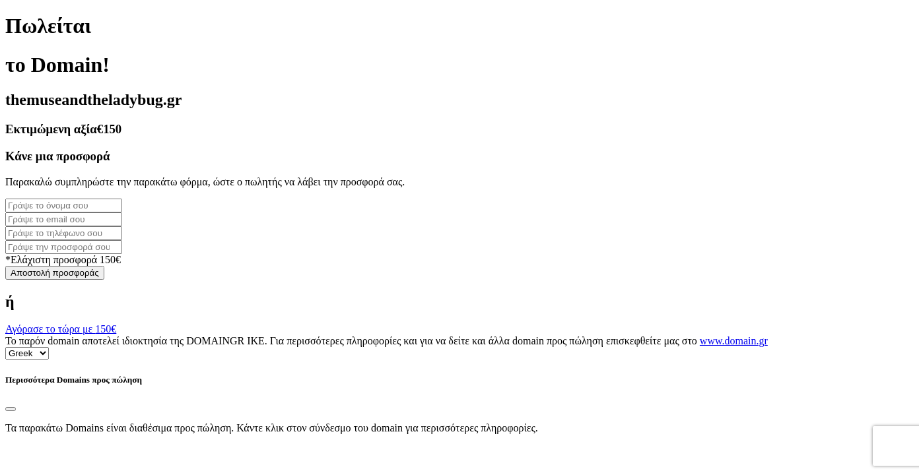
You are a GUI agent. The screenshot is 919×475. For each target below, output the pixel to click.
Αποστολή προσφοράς (55, 273)
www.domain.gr (734, 340)
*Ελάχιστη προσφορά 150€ (63, 259)
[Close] (10, 409)
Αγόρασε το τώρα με (60, 328)
